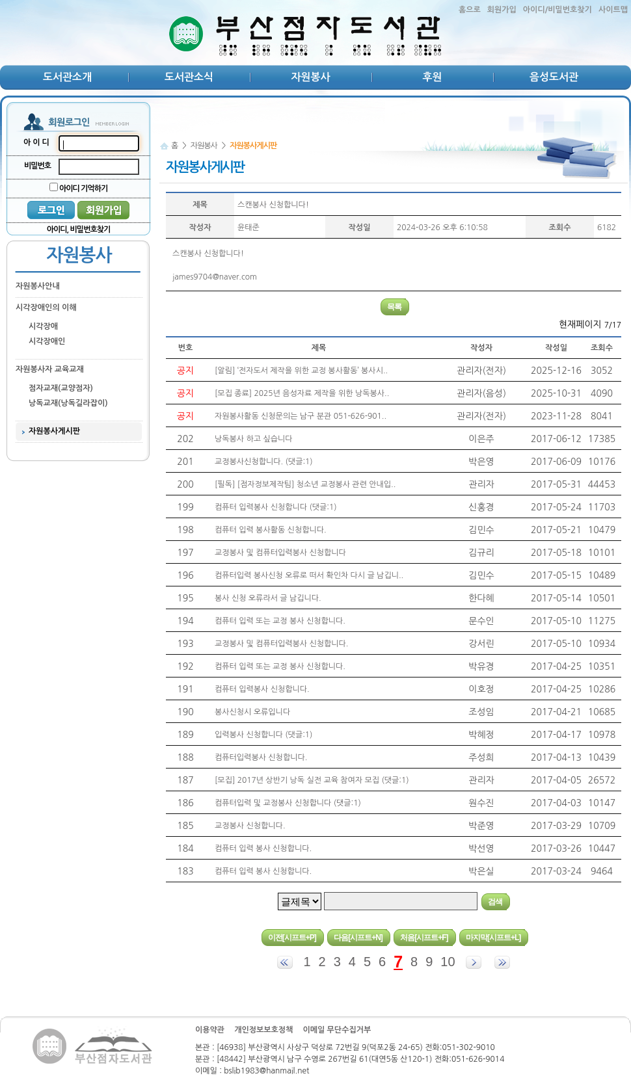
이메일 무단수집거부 (336, 1030)
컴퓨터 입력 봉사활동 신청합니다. (271, 530)
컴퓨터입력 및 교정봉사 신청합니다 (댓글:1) (288, 803)
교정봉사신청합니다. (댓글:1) (264, 462)
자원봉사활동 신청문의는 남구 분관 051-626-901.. (300, 416)
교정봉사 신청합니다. (250, 826)
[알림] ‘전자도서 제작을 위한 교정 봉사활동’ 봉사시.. (301, 371)
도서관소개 (67, 77)
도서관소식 (189, 77)
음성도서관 (554, 77)
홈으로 (470, 10)
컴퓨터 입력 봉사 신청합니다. (263, 848)
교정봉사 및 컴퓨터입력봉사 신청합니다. (281, 644)
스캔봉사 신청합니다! (273, 205)
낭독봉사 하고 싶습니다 (254, 439)
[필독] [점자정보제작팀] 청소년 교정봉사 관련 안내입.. (305, 484)
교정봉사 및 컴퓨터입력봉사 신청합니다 (280, 553)
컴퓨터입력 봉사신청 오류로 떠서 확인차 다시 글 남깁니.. (309, 575)
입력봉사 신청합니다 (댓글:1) (263, 735)
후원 (432, 77)
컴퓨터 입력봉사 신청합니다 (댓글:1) (276, 507)
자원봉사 (310, 77)
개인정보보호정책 (263, 1030)
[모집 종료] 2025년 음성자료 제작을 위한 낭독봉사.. (302, 393)
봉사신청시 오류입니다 (252, 712)
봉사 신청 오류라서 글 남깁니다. (268, 598)
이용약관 (209, 1030)
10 (447, 961)
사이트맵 (613, 10)
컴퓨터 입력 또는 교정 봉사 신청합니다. (280, 621)
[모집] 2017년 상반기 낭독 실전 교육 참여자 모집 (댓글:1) (312, 780)
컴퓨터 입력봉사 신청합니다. (262, 689)
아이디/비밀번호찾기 (557, 10)
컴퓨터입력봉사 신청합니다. (261, 757)
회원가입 (502, 10)
